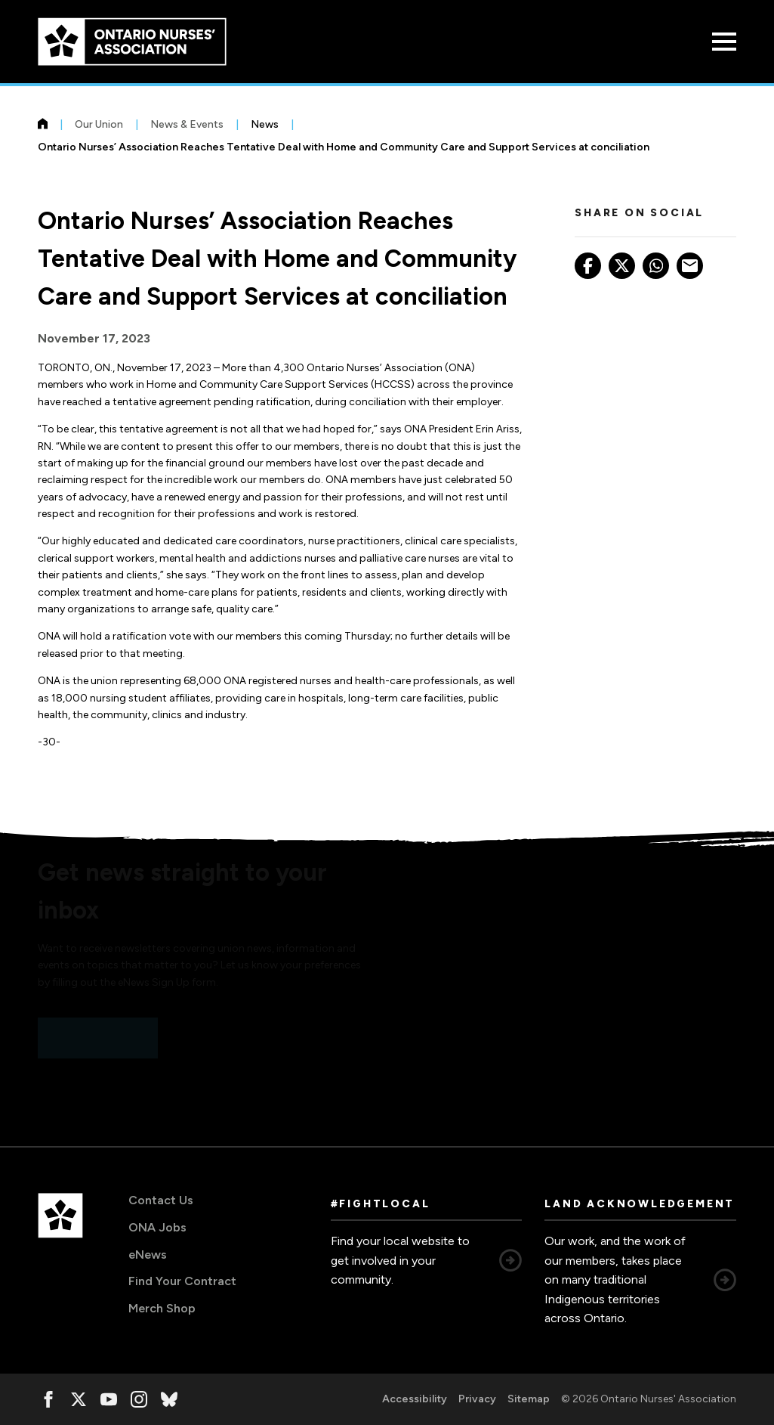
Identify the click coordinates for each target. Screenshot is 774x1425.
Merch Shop (162, 1308)
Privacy (477, 1398)
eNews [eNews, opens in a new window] (147, 1254)
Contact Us (160, 1200)
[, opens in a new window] (48, 1399)
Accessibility (414, 1398)
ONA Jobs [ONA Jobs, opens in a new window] (157, 1227)
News (265, 124)
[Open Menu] (724, 41)
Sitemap (528, 1398)
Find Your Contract (182, 1281)
